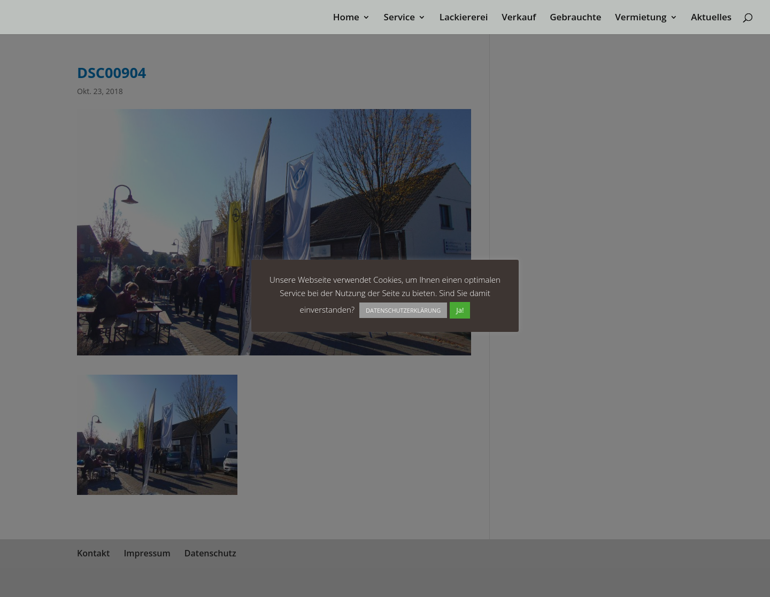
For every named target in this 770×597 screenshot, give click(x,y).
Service (399, 18)
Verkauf (519, 18)
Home (346, 18)
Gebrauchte (575, 18)
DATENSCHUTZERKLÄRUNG (403, 310)
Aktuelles (711, 18)
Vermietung (640, 18)
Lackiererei (464, 18)
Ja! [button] (460, 310)
